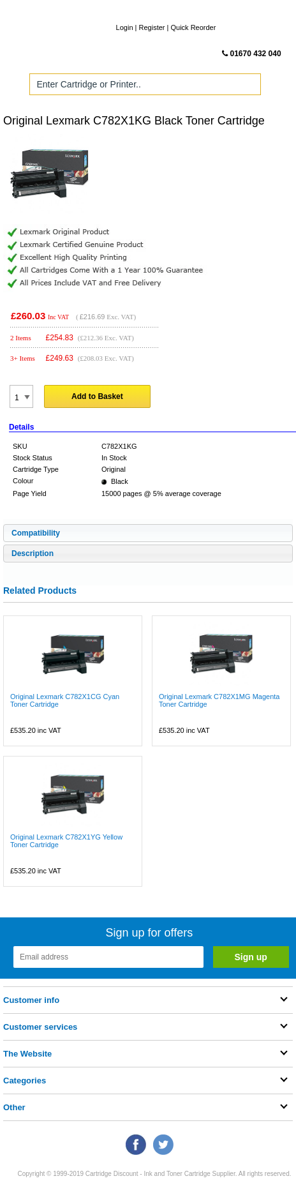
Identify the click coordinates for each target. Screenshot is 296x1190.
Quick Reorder (193, 27)
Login (124, 27)
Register (152, 27)
